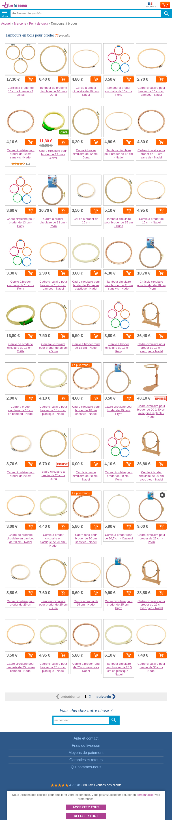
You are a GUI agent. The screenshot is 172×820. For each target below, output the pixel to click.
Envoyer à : (151, 5)
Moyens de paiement (86, 753)
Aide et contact (85, 738)
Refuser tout (86, 816)
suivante (106, 696)
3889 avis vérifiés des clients (101, 785)
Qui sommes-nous (86, 767)
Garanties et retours (86, 760)
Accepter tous (86, 807)
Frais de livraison (86, 745)
